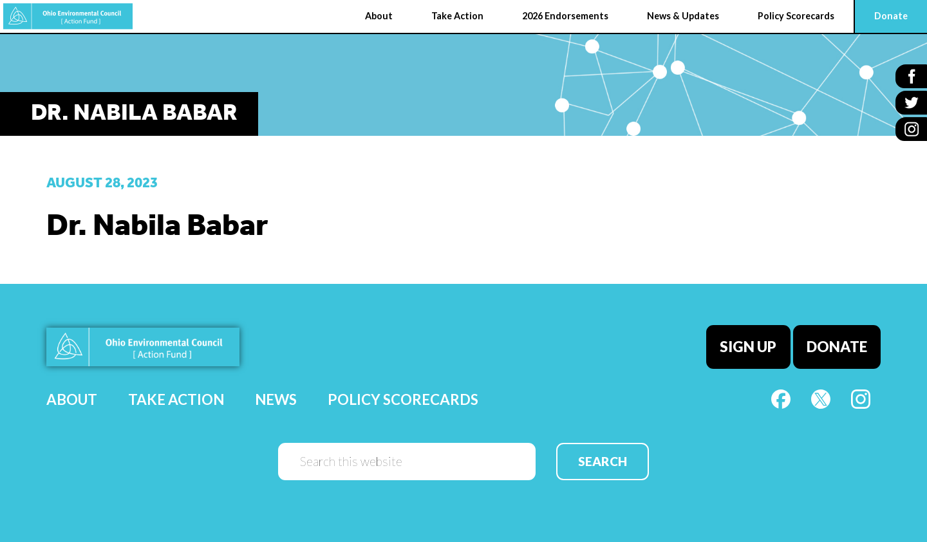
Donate (837, 346)
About (71, 399)
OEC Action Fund (68, 16)
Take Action (176, 399)
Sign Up (748, 346)
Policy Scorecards (403, 399)
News (276, 399)
